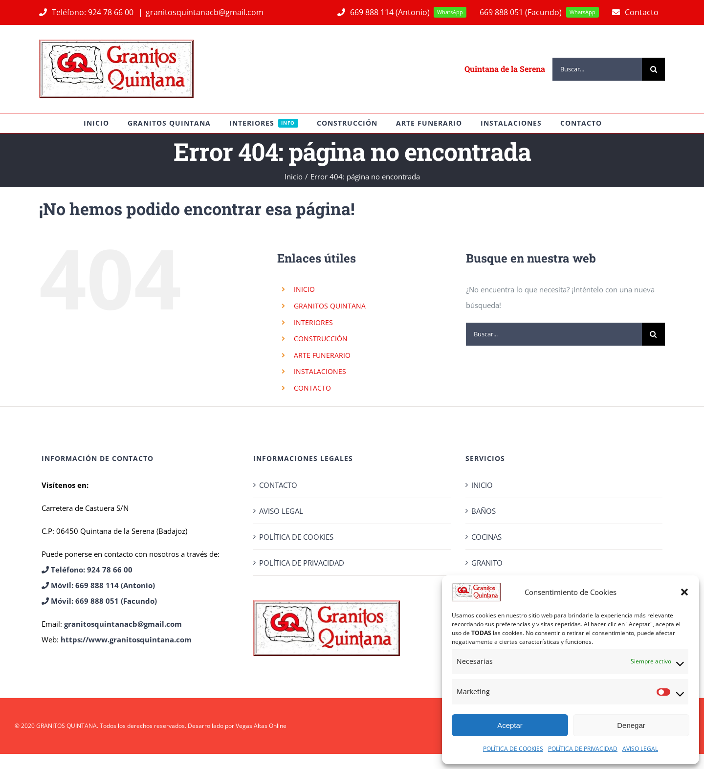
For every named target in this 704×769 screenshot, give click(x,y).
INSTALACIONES (320, 371)
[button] (684, 592)
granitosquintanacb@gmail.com (205, 12)
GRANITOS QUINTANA (330, 305)
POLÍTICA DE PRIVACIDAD (582, 749)
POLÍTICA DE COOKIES (513, 749)
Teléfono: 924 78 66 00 (87, 12)
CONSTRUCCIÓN (321, 338)
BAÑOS (483, 511)
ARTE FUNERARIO (322, 355)
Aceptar (510, 725)
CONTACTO (312, 388)
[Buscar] (653, 69)
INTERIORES (313, 322)
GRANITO (487, 563)
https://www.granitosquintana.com (126, 639)
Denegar (631, 725)
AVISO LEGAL (640, 749)
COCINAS (486, 537)
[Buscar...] (597, 69)
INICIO (304, 289)
